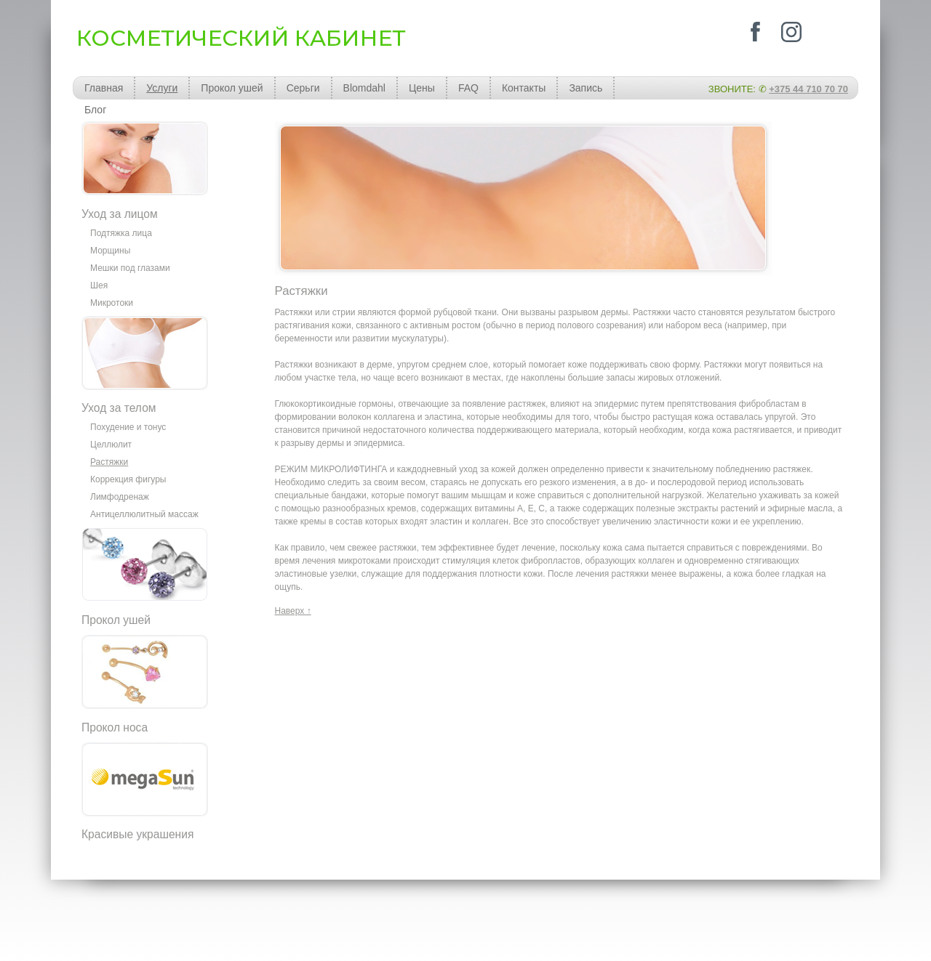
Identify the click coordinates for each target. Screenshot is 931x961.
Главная (103, 88)
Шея (99, 285)
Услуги (161, 88)
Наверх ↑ (293, 611)
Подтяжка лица (121, 233)
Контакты (524, 88)
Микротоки (111, 303)
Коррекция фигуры (128, 479)
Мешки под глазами (130, 268)
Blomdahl (364, 88)
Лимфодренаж (119, 497)
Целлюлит (111, 444)
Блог (95, 109)
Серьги (303, 88)
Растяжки (109, 462)
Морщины (110, 251)
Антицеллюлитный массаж (144, 514)
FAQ (468, 88)
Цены (422, 88)
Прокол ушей (232, 88)
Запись (585, 88)
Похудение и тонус (128, 427)
